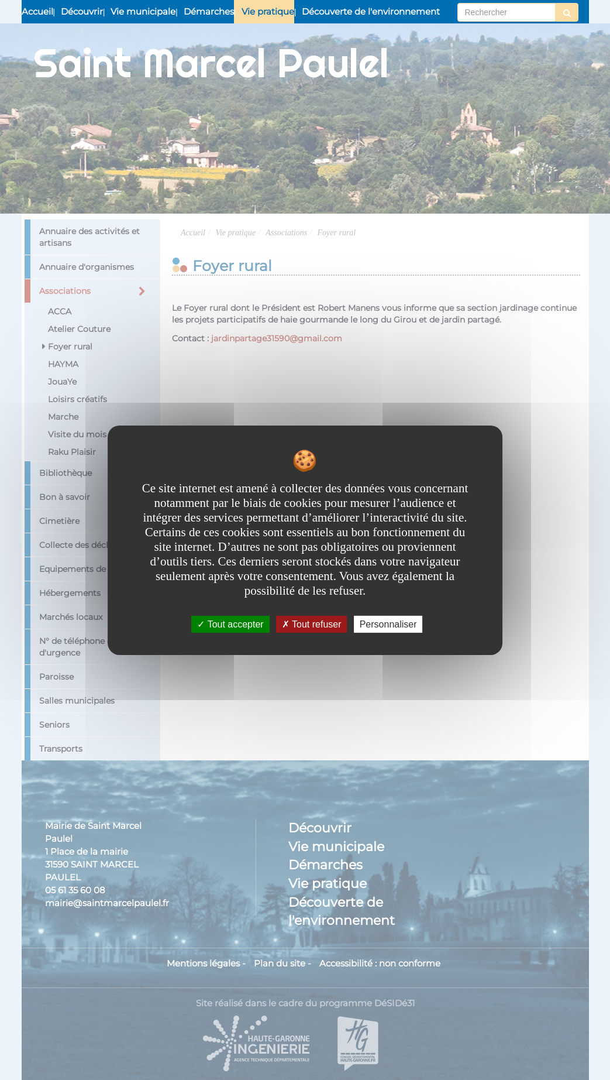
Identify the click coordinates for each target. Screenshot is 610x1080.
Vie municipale (143, 11)
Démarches (209, 11)
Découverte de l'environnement (371, 11)
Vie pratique (268, 11)
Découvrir (82, 11)
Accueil (37, 11)
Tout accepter (230, 624)
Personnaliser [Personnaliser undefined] (388, 624)
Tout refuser (312, 624)
